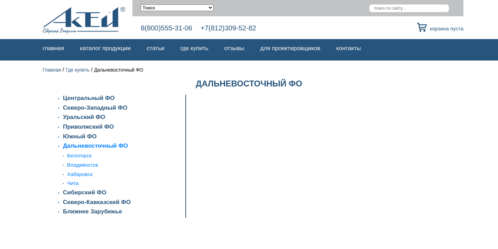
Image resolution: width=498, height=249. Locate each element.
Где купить (194, 48)
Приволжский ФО (88, 126)
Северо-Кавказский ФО (97, 202)
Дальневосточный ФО (95, 145)
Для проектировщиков (290, 48)
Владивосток (82, 165)
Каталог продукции (105, 48)
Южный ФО (79, 136)
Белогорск (79, 155)
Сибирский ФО (84, 192)
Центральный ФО (88, 98)
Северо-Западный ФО (95, 107)
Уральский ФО (84, 117)
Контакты (348, 48)
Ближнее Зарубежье (92, 211)
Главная (53, 48)
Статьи (155, 48)
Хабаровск (79, 174)
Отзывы (234, 48)
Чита (73, 183)
